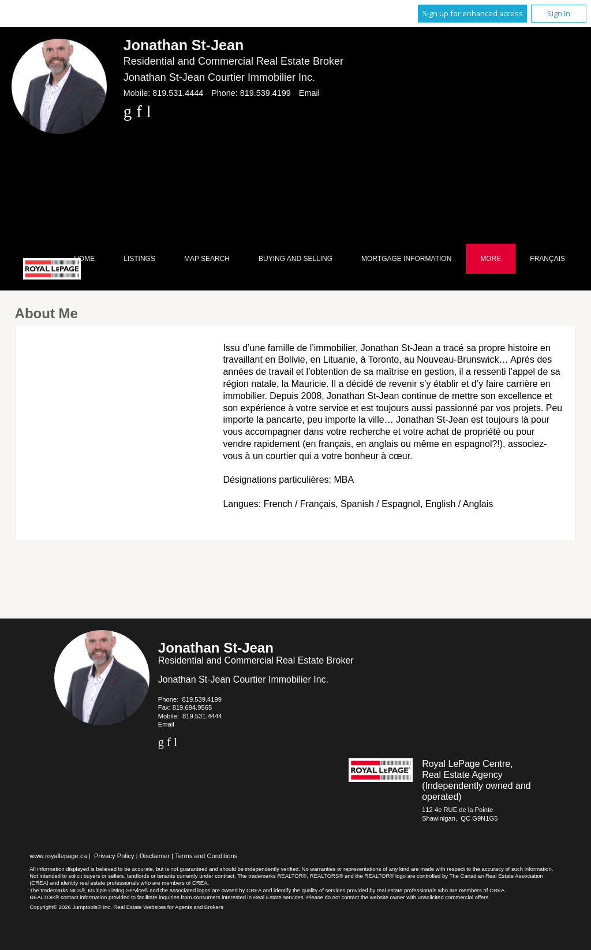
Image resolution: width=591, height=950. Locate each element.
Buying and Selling (295, 259)
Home (84, 259)
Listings (139, 259)
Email (309, 93)
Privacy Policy (114, 855)
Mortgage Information (406, 259)
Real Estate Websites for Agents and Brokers (168, 907)
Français (547, 259)
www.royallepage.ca (58, 855)
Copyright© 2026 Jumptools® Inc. (70, 907)
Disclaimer (155, 855)
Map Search (207, 259)
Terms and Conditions (206, 855)
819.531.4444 (177, 93)
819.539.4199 (265, 93)
